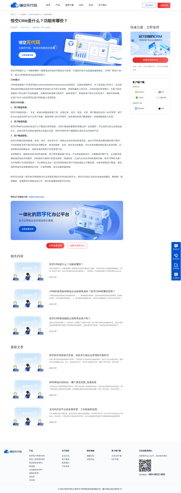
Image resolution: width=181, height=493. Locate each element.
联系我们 (65, 463)
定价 (81, 5)
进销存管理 (33, 473)
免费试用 (164, 5)
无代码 (32, 480)
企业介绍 (65, 456)
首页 (48, 5)
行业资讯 (65, 466)
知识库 (32, 477)
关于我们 (102, 5)
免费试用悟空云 (150, 60)
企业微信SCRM (35, 470)
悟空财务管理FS (36, 463)
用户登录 (149, 5)
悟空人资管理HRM (37, 459)
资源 (91, 5)
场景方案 (69, 5)
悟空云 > (15, 14)
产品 (58, 5)
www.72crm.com (36, 197)
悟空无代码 (16, 177)
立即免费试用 (55, 245)
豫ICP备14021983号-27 (112, 489)
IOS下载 (115, 459)
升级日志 (90, 459)
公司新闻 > (24, 14)
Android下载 (117, 456)
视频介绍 (90, 456)
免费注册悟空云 (77, 245)
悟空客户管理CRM (37, 456)
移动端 (32, 466)
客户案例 (65, 459)
